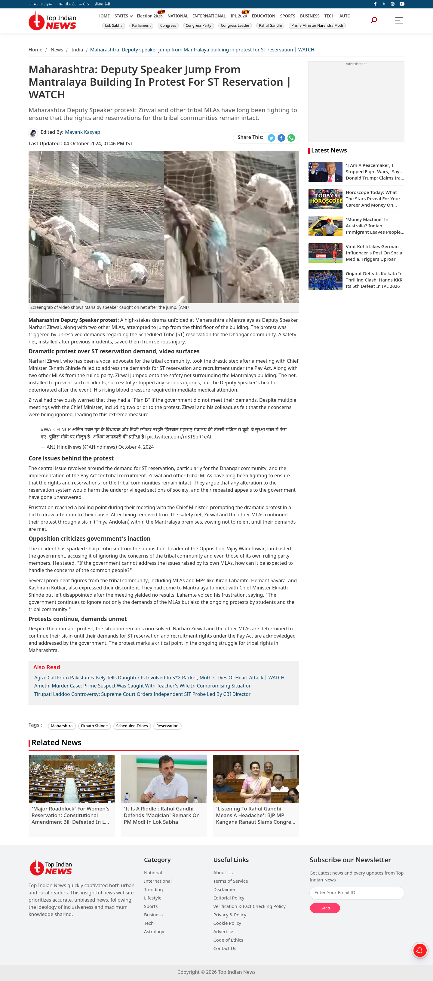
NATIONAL (177, 16)
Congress (168, 25)
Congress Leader (235, 25)
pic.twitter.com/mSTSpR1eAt (179, 437)
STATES (121, 16)
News (57, 50)
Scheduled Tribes (132, 726)
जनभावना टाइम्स (41, 4)
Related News (56, 743)
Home (35, 50)
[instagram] (393, 4)
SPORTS (287, 16)
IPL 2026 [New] (239, 16)
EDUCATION (263, 16)
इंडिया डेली (102, 4)
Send (325, 908)
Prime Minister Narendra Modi (317, 25)
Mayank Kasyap (82, 133)
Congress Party (198, 25)
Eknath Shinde (94, 726)
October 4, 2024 (136, 447)
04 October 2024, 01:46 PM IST (81, 144)
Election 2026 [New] (150, 16)
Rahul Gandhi (270, 25)
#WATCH (50, 430)
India (77, 50)
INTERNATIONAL (209, 16)
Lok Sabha (113, 25)
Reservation (167, 726)
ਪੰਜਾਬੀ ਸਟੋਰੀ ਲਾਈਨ (74, 4)
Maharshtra (62, 726)
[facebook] (375, 4)
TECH (329, 16)
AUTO (345, 16)
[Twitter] (384, 4)
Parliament (141, 25)
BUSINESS (310, 16)
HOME (103, 16)
